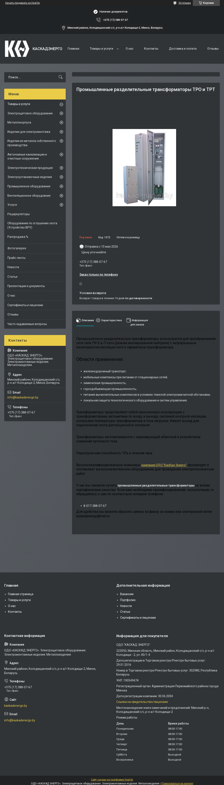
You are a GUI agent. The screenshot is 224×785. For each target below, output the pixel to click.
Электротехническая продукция (30, 168)
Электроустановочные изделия (29, 177)
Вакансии (127, 594)
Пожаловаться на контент (177, 783)
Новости (13, 267)
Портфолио (128, 600)
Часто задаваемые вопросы (27, 324)
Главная (73, 48)
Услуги (12, 204)
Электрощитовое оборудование (30, 113)
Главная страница (20, 594)
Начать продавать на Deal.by (22, 2)
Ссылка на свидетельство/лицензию (142, 702)
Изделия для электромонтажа (28, 131)
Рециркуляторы (18, 214)
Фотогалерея (16, 248)
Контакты (151, 48)
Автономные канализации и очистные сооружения (27, 156)
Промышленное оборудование (28, 186)
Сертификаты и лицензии (25, 305)
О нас (130, 48)
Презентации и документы (26, 286)
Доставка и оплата (183, 48)
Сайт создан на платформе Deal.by (112, 779)
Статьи (12, 276)
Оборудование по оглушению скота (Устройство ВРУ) (32, 225)
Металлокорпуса (19, 122)
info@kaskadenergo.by (22, 397)
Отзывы (213, 48)
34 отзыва (184, 2)
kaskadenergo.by (15, 705)
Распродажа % (17, 236)
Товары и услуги (101, 48)
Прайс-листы (16, 257)
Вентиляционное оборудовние (29, 195)
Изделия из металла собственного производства (31, 143)
